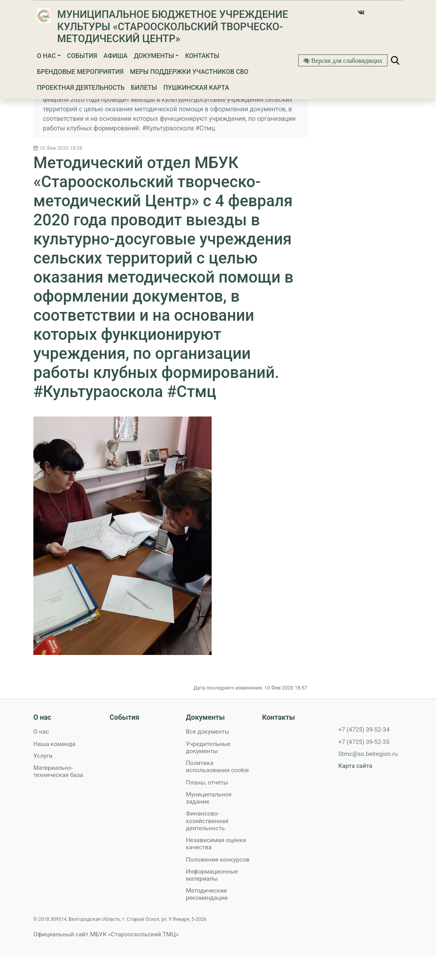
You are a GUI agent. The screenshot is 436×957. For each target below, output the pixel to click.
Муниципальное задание (209, 798)
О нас (46, 56)
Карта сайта (355, 765)
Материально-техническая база (58, 771)
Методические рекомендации (207, 894)
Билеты (144, 87)
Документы (154, 56)
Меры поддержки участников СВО (189, 72)
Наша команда (54, 744)
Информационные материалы (212, 875)
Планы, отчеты (207, 782)
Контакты (202, 56)
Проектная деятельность (81, 87)
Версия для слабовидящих (346, 60)
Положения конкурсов (218, 859)
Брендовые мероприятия (80, 72)
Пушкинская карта (196, 87)
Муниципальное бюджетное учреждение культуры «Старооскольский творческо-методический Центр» (172, 26)
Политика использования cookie (217, 766)
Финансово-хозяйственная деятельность (207, 820)
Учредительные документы (208, 747)
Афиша (116, 56)
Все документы (208, 731)
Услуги (42, 755)
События (82, 56)
